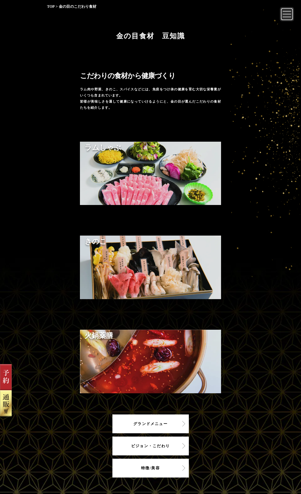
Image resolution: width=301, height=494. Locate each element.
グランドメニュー (150, 424)
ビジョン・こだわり (150, 446)
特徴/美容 (150, 468)
